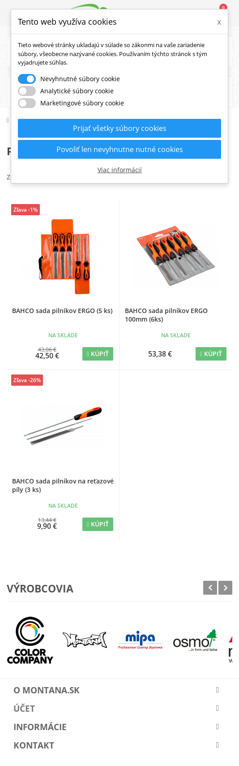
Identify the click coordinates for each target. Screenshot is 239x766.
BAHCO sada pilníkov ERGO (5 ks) (62, 310)
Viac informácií (120, 169)
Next (225, 588)
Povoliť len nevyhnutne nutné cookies (119, 149)
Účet (24, 708)
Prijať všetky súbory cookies (119, 128)
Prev (210, 588)
